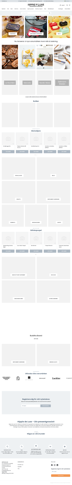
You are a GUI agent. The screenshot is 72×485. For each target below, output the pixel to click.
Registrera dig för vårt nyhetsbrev (60, 468)
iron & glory (18, 175)
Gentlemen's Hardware (36, 33)
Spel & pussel (31, 8)
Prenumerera (45, 405)
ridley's (19, 199)
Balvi (59, 33)
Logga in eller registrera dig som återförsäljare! (36, 96)
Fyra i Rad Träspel (21, 245)
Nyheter (3, 8)
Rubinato (12, 222)
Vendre (69, 482)
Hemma (16, 8)
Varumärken (67, 8)
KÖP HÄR (36, 338)
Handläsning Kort (35, 146)
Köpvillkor (20, 466)
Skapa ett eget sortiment (18, 275)
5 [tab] (37, 432)
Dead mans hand (18, 298)
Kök (8, 8)
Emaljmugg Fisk (6, 146)
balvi (53, 175)
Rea (45, 8)
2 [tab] (36, 154)
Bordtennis (33, 245)
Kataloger (60, 8)
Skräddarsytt (51, 8)
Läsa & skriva (23, 8)
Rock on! (53, 275)
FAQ (18, 468)
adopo (59, 222)
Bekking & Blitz (53, 362)
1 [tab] (35, 154)
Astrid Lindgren (53, 298)
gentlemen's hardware (53, 199)
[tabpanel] (8, 142)
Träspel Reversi (48, 245)
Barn (12, 8)
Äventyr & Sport (38, 8)
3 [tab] (36, 432)
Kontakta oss (4, 1)
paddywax (13, 33)
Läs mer (8, 151)
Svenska (67, 1)
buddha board (36, 222)
